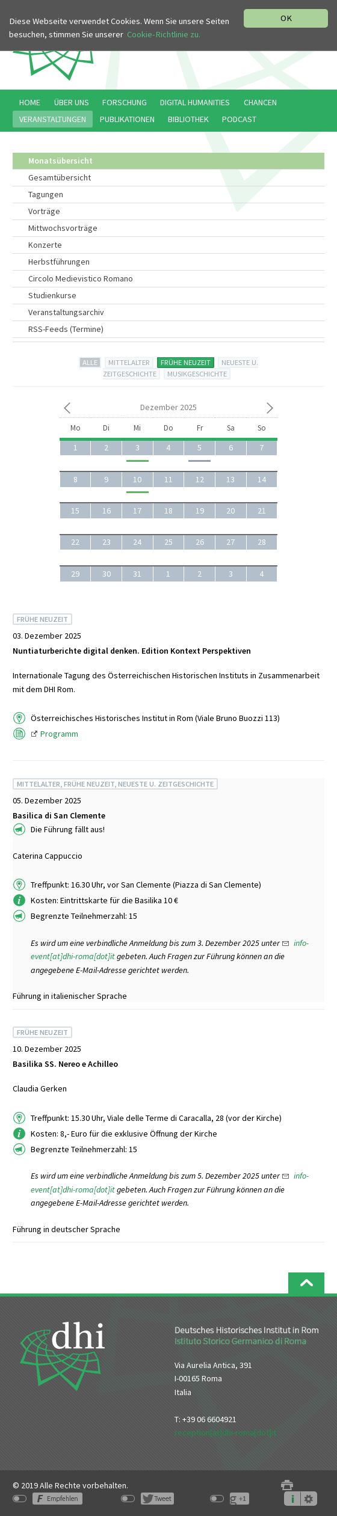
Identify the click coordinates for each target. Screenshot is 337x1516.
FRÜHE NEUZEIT (186, 362)
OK (286, 18)
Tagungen (45, 194)
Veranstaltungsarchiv (66, 312)
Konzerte (45, 244)
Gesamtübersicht (59, 177)
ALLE (89, 362)
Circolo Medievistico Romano (80, 278)
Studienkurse (52, 295)
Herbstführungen (59, 261)
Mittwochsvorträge (62, 227)
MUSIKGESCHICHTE (197, 373)
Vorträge (44, 211)
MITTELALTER (129, 362)
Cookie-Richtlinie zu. (163, 34)
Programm (60, 733)
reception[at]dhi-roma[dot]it (225, 1432)
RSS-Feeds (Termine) (66, 329)
